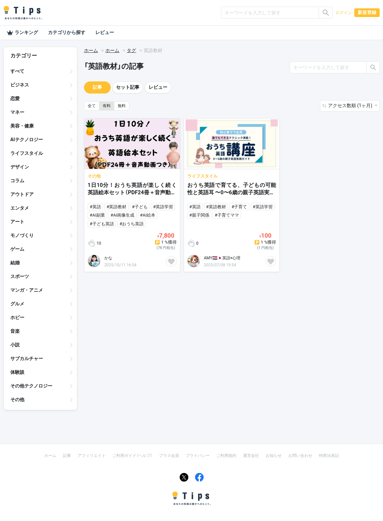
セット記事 (127, 87)
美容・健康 (22, 125)
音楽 (15, 331)
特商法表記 (329, 455)
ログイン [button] (344, 12)
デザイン (19, 167)
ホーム (91, 50)
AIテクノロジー (26, 139)
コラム (17, 180)
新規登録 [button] (367, 12)
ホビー (17, 317)
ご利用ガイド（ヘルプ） (132, 455)
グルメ (17, 303)
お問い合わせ (300, 455)
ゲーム (17, 249)
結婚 (15, 262)
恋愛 (15, 98)
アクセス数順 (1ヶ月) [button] (350, 105)
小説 (15, 344)
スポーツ (19, 276)
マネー (17, 112)
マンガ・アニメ (26, 290)
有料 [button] (107, 105)
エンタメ (19, 208)
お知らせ (274, 455)
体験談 (17, 372)
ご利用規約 (226, 455)
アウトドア (22, 194)
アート (17, 221)
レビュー (104, 32)
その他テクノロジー (31, 385)
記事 (97, 87)
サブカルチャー (26, 358)
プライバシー (198, 455)
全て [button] (92, 105)
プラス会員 (169, 455)
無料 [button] (122, 105)
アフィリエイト (92, 455)
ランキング (22, 33)
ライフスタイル (26, 153)
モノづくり (22, 235)
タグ (131, 50)
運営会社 (251, 455)
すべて (17, 71)
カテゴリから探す (66, 32)
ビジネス (19, 84)
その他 (17, 399)
